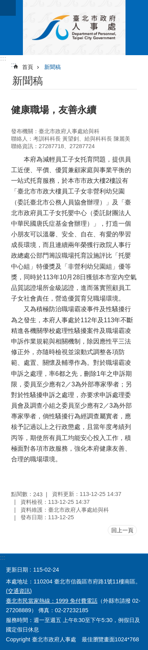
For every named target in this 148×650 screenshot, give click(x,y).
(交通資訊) (19, 591)
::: (3, 58)
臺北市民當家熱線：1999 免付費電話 (51, 601)
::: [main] (13, 64)
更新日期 (17, 569)
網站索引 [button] (8, 8)
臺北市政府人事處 (74, 27)
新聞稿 (52, 67)
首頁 (27, 67)
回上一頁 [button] (122, 530)
